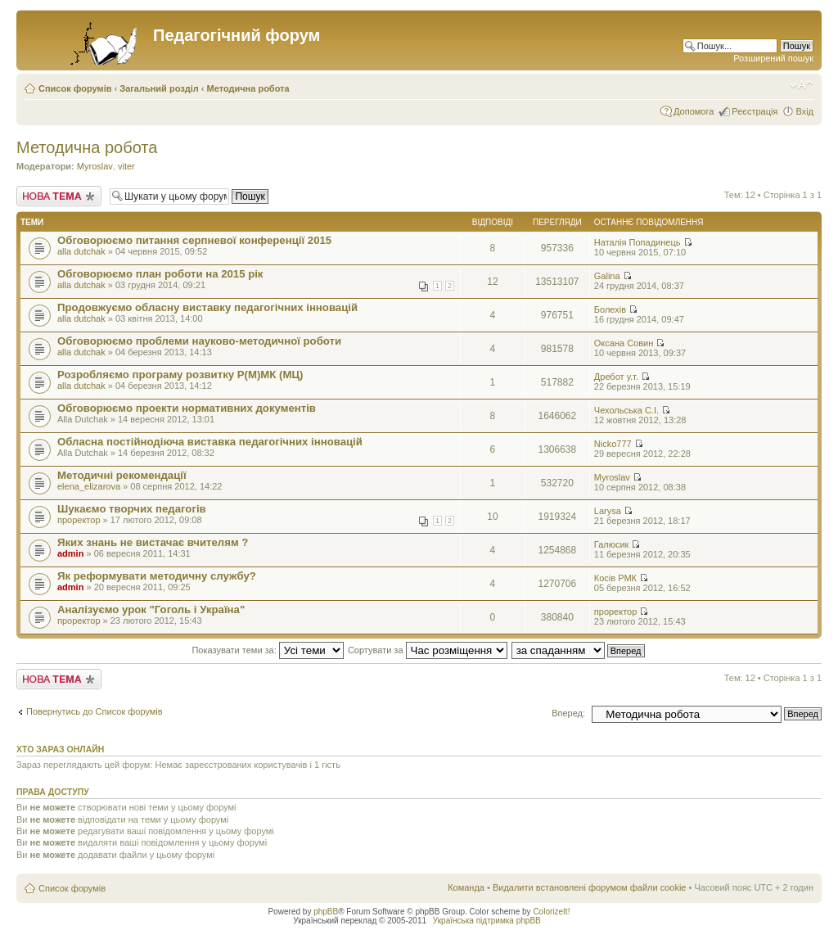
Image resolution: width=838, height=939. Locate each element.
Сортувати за (427, 650)
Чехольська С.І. (626, 410)
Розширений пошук (773, 58)
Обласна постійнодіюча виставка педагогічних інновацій (210, 442)
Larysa (607, 511)
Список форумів (74, 88)
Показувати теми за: (267, 650)
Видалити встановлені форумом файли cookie (590, 887)
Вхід (804, 111)
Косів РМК (615, 578)
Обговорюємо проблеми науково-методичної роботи (199, 341)
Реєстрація (754, 111)
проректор (79, 520)
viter (126, 166)
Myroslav (95, 166)
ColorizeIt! (551, 911)
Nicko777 (613, 444)
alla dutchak (81, 251)
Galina (607, 276)
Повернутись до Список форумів (94, 711)
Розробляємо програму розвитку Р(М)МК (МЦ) (180, 374)
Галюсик (611, 544)
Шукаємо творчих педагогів (131, 509)
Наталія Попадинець (637, 242)
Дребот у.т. (616, 376)
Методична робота (248, 88)
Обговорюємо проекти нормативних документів (186, 408)
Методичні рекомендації (122, 475)
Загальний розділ (158, 88)
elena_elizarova (88, 486)
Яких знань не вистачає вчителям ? (152, 542)
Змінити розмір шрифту (801, 85)
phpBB (325, 911)
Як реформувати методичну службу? (156, 576)
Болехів (610, 309)
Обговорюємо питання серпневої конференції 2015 (194, 240)
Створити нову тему (58, 196)
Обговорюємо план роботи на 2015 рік (160, 274)
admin (70, 553)
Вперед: (568, 713)
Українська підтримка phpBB (487, 920)
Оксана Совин (623, 343)
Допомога (694, 111)
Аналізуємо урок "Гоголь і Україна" (151, 609)
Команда (466, 887)
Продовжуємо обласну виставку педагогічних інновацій (207, 307)
